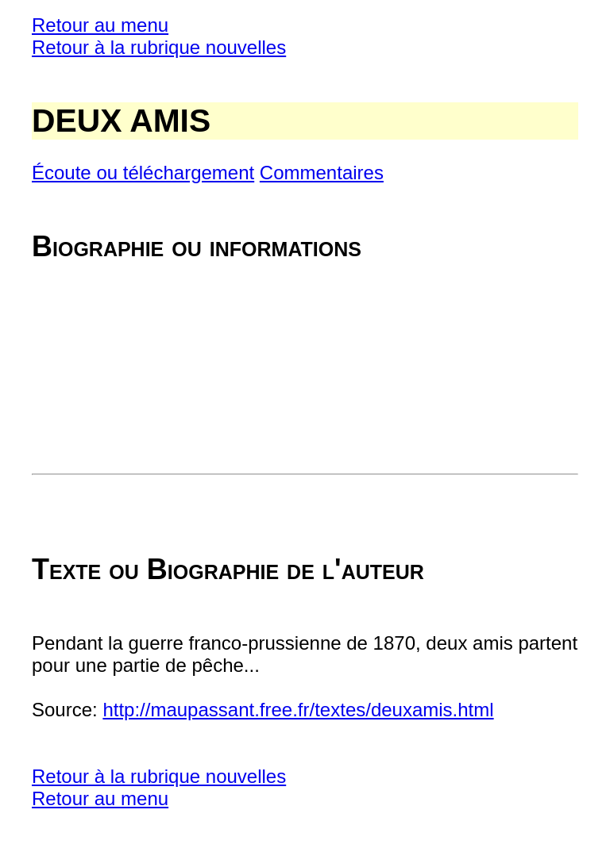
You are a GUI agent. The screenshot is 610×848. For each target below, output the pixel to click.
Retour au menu (100, 25)
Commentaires (322, 172)
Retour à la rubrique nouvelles (159, 47)
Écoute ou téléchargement (143, 172)
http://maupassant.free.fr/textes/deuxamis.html (297, 709)
